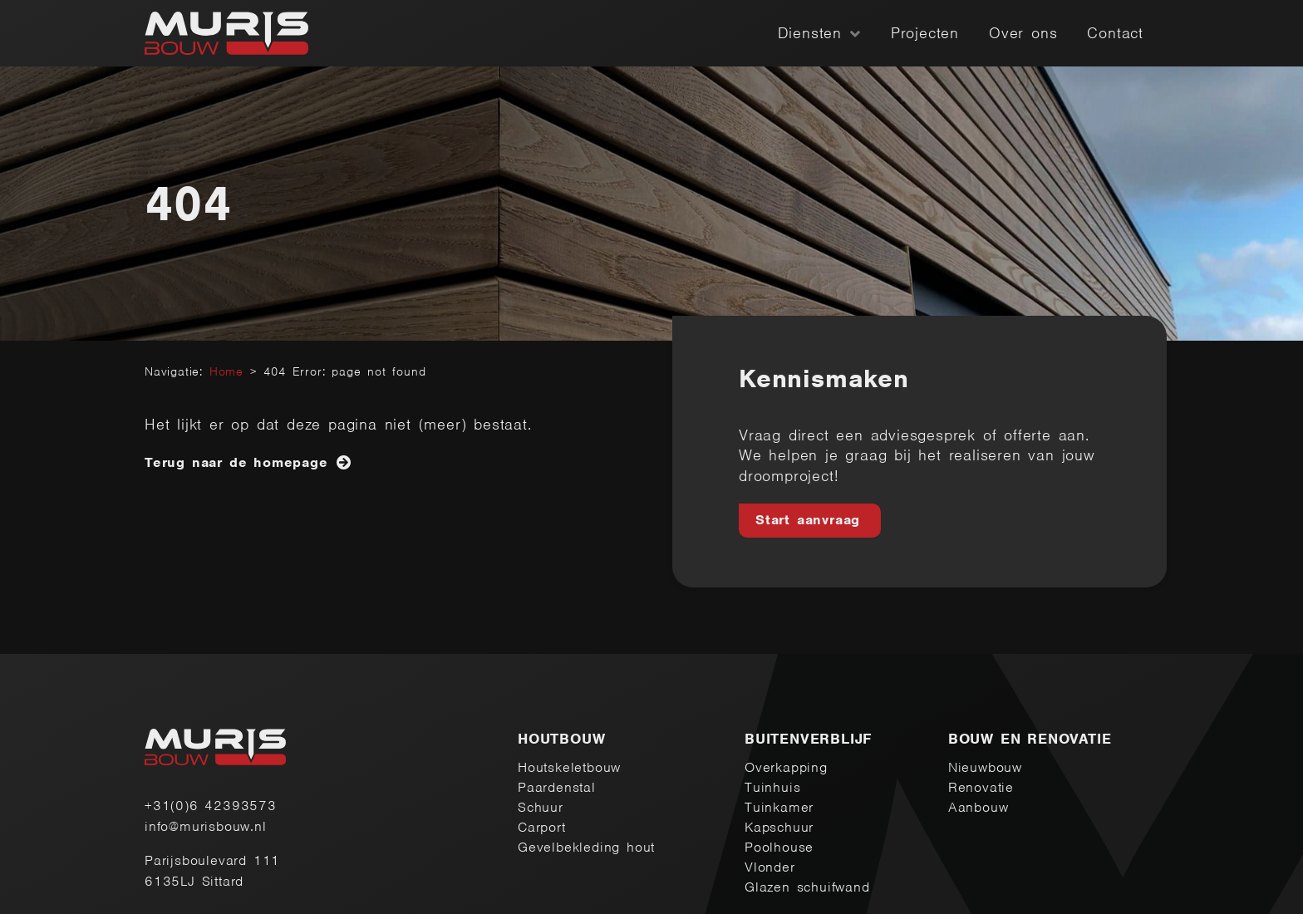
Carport (542, 827)
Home (226, 371)
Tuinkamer (779, 807)
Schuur (540, 807)
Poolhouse (779, 847)
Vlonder (770, 867)
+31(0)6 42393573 (211, 805)
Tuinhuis (772, 787)
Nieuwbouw (985, 767)
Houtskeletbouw (569, 767)
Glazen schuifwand (807, 887)
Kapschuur (779, 827)
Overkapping (786, 767)
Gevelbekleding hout (586, 847)
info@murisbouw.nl (206, 826)
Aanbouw (978, 807)
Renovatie (981, 787)
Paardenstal (557, 787)
